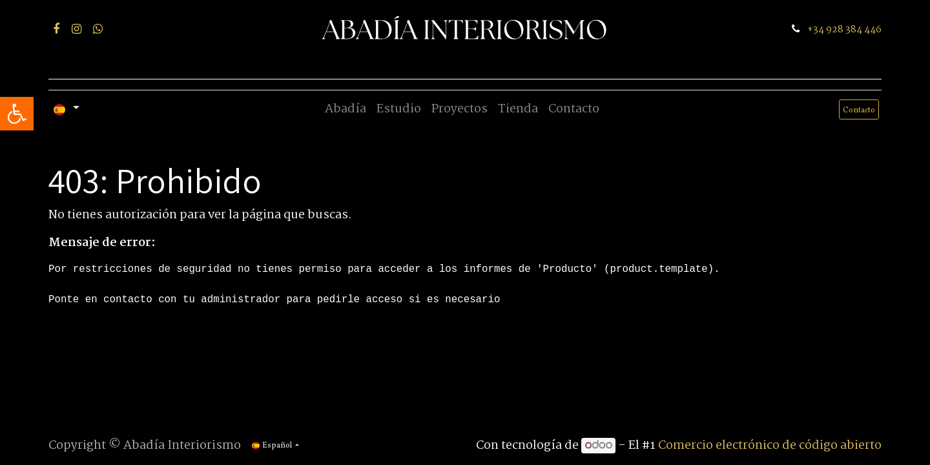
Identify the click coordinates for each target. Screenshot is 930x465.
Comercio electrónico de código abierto (770, 445)
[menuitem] (345, 109)
